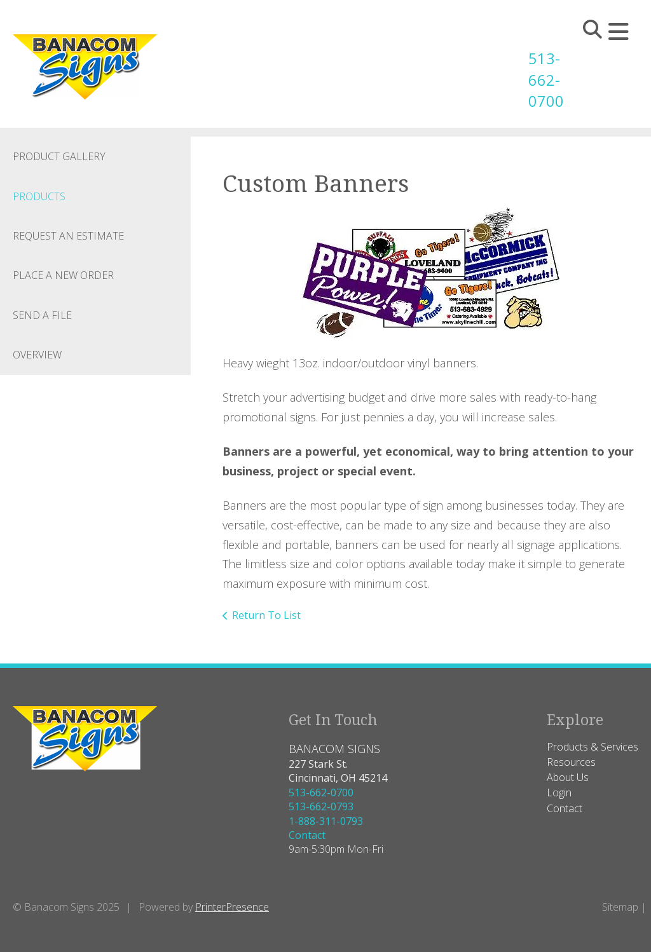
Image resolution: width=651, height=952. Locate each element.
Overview (37, 355)
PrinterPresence (232, 906)
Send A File (42, 315)
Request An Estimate (68, 236)
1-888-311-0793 (326, 820)
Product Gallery (59, 156)
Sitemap (620, 906)
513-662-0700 (541, 79)
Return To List (266, 615)
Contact (307, 835)
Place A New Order (63, 275)
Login (559, 792)
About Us (568, 777)
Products (39, 196)
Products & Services (592, 746)
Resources (571, 762)
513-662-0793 (321, 806)
